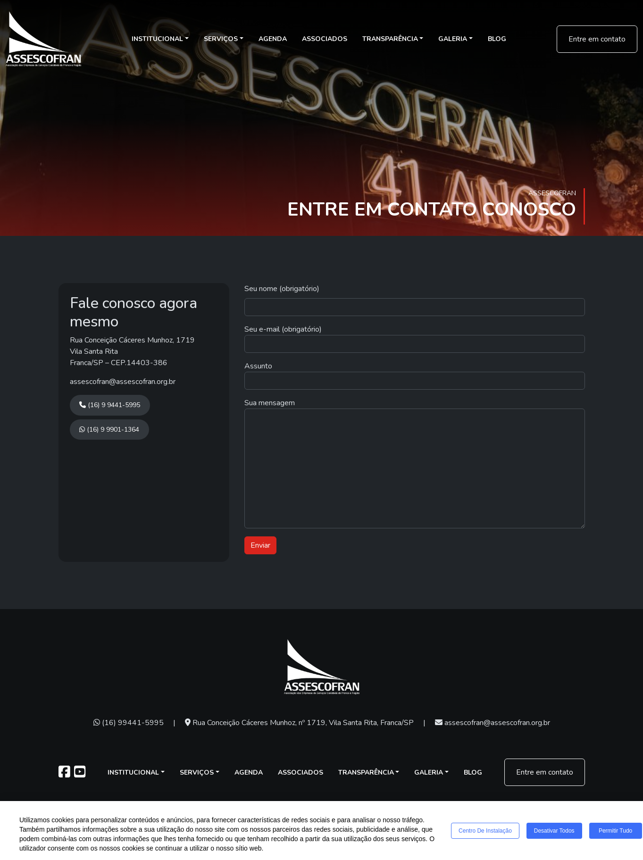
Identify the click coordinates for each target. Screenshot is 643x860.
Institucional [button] (157, 38)
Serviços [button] (221, 38)
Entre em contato (597, 39)
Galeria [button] (452, 38)
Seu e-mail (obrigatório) (283, 329)
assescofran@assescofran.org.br (122, 381)
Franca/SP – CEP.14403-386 (118, 363)
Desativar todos (554, 830)
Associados (324, 38)
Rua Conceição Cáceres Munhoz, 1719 (132, 340)
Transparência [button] (390, 38)
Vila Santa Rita (94, 351)
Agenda (273, 38)
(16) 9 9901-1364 (109, 429)
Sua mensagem (269, 403)
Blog (497, 38)
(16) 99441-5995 (128, 723)
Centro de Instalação (485, 830)
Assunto (258, 366)
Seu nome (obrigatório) (281, 289)
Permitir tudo (615, 830)
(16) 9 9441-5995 (109, 405)
